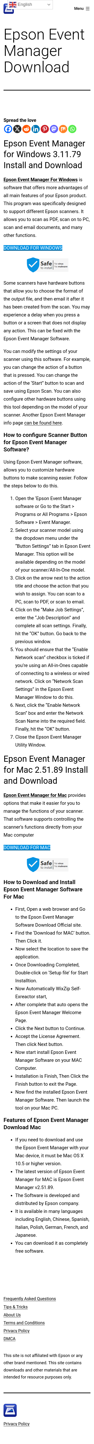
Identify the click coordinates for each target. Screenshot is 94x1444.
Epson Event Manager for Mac (35, 795)
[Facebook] (8, 129)
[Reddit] (26, 129)
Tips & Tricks (16, 1306)
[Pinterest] (45, 129)
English (20, 4)
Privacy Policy (17, 1330)
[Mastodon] (54, 129)
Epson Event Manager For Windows (41, 179)
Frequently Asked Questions (30, 1298)
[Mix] (63, 129)
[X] (17, 129)
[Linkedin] (35, 129)
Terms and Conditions (24, 1322)
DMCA (10, 1338)
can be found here (43, 423)
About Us (12, 1314)
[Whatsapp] (72, 129)
